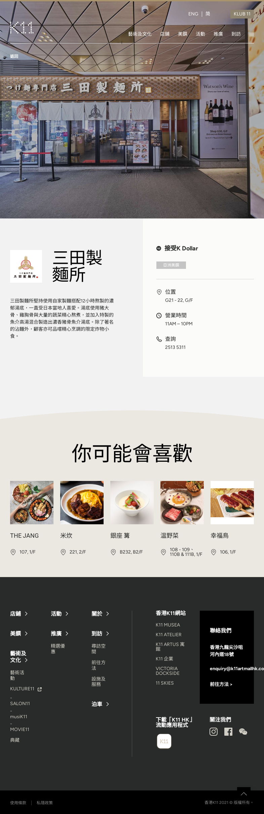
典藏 (15, 740)
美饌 (182, 34)
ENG (193, 14)
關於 (96, 614)
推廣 (218, 34)
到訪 (236, 34)
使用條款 (18, 803)
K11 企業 (164, 659)
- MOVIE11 (19, 726)
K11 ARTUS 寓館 (170, 647)
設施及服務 (98, 682)
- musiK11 (18, 714)
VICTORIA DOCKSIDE (168, 671)
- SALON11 (20, 700)
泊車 (96, 704)
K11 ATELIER (169, 635)
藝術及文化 (140, 34)
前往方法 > (221, 684)
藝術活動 (17, 675)
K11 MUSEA (168, 625)
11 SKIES (165, 683)
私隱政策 (45, 803)
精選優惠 (58, 649)
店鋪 (164, 34)
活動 (200, 34)
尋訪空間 (98, 649)
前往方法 (98, 665)
